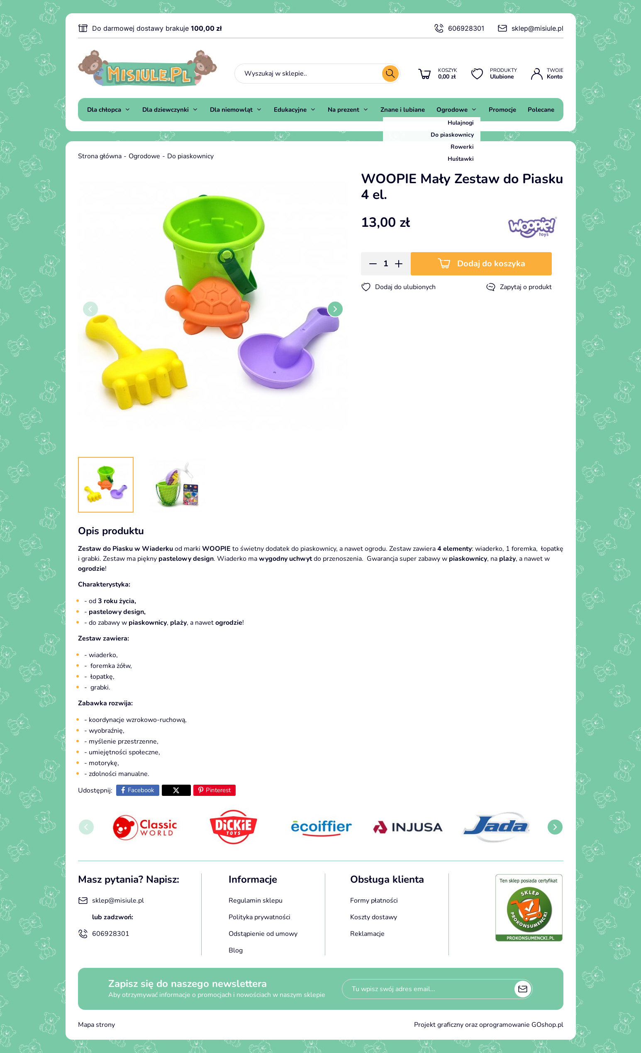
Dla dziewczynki (165, 110)
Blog (236, 950)
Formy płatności (374, 900)
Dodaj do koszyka (491, 263)
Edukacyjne (290, 110)
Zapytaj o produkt (519, 287)
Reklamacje (367, 933)
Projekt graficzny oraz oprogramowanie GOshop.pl (488, 1024)
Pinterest (218, 790)
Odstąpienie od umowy (263, 933)
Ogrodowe (452, 110)
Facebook (141, 790)
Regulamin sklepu (256, 900)
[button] (370, 263)
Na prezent (343, 110)
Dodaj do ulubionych (398, 287)
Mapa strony (96, 1024)
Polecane (541, 110)
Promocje (502, 110)
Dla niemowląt (231, 110)
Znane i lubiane (402, 110)
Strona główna (100, 156)
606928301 (459, 28)
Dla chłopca (104, 110)
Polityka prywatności (259, 917)
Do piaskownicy (190, 156)
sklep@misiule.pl (530, 28)
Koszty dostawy (373, 917)
